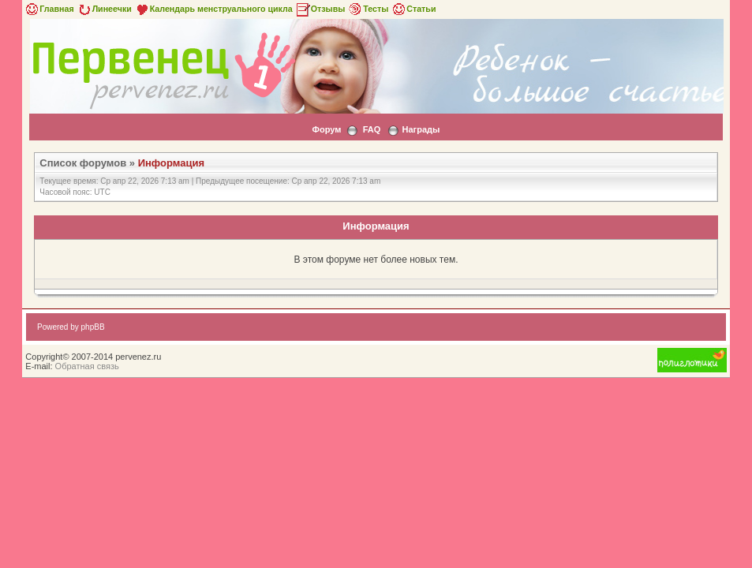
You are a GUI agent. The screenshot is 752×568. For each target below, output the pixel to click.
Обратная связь (87, 366)
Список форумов (82, 163)
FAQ (372, 129)
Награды (421, 129)
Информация (171, 163)
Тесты (367, 8)
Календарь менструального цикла (213, 8)
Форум (327, 129)
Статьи (413, 8)
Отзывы (320, 8)
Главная (48, 8)
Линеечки (104, 8)
